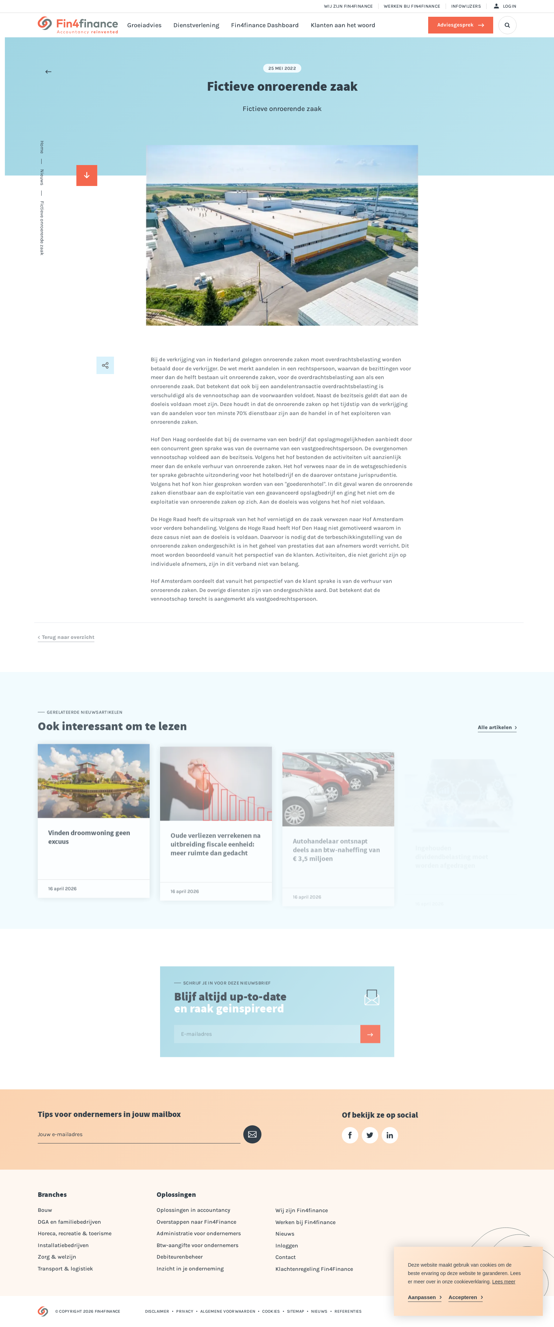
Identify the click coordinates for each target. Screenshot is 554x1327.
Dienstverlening (196, 25)
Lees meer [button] (503, 1281)
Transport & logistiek (65, 1268)
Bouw (45, 1210)
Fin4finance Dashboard (265, 25)
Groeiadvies (144, 25)
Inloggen (286, 1245)
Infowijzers (466, 6)
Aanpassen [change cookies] (422, 1297)
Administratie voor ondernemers (199, 1233)
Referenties (348, 1311)
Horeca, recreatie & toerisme (74, 1233)
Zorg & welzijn (57, 1256)
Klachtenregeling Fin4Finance (314, 1269)
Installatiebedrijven (63, 1245)
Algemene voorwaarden (227, 1311)
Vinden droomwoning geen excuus (89, 857)
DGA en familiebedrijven (69, 1221)
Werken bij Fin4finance (412, 6)
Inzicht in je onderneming (190, 1268)
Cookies (271, 1311)
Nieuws (284, 1233)
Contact (285, 1257)
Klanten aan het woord (343, 25)
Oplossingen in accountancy (193, 1210)
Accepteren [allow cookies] (462, 1297)
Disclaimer (157, 1311)
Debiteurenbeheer (180, 1256)
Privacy (184, 1311)
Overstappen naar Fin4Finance (196, 1221)
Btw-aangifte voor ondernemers (197, 1245)
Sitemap (295, 1311)
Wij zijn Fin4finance (348, 6)
